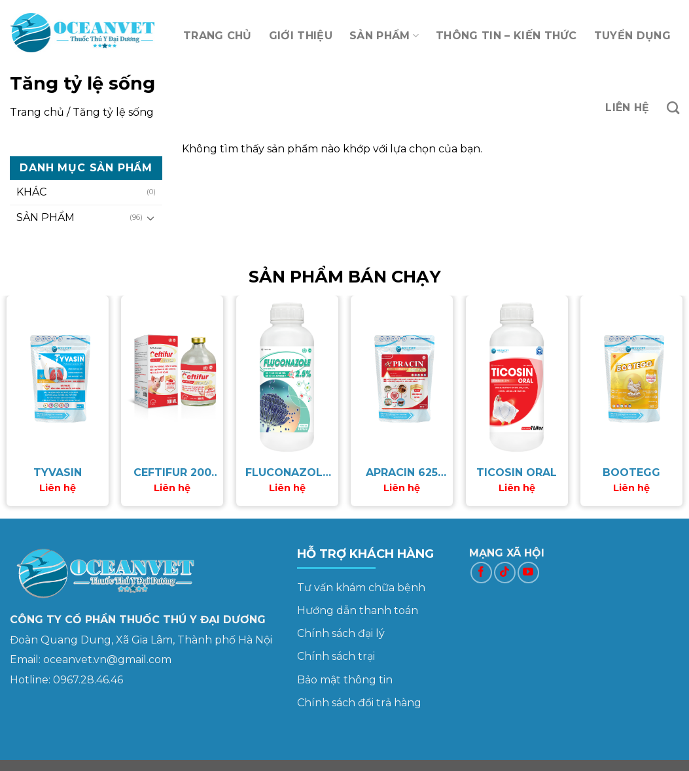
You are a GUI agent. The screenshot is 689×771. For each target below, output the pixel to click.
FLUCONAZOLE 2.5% (287, 473)
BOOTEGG (631, 472)
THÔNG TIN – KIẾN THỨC (506, 35)
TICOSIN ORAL (516, 472)
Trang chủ (37, 112)
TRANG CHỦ (217, 35)
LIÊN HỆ (627, 107)
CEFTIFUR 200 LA (172, 473)
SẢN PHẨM (384, 36)
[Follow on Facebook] (481, 572)
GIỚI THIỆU (300, 35)
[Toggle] (151, 218)
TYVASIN (57, 472)
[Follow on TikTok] (505, 572)
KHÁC (31, 192)
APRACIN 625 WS (402, 473)
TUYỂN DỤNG (632, 35)
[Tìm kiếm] (673, 108)
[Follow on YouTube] (528, 572)
